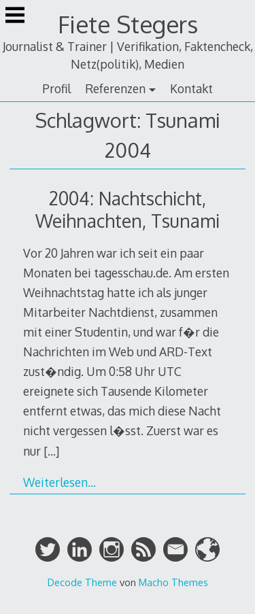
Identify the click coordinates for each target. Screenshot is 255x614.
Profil (56, 88)
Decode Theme (82, 582)
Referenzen (115, 88)
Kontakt (191, 88)
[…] (51, 450)
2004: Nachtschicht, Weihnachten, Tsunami (127, 209)
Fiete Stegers (128, 24)
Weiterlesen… (59, 482)
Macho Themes (173, 582)
